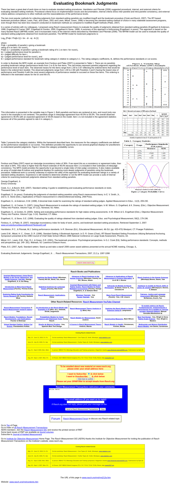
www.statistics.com (105, 337)
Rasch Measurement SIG (35, 432)
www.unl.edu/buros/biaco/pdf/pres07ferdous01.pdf (23, 225)
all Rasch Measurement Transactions (30, 429)
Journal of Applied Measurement (27, 436)
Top (8, 427)
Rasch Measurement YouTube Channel (101, 302)
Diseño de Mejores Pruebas (49, 324)
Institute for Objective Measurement (23, 441)
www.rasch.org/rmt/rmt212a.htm (96, 479)
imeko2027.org (109, 358)
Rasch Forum (113, 406)
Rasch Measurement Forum (75, 420)
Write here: (85, 394)
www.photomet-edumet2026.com (117, 350)
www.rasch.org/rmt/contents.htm (23, 484)
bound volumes (47, 434)
